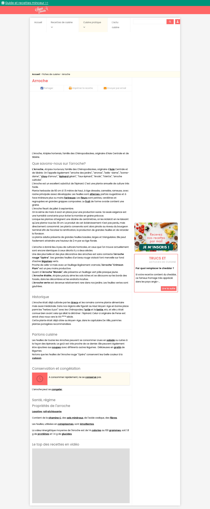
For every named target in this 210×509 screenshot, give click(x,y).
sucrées (123, 475)
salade (111, 287)
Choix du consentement (139, 500)
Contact (67, 497)
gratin (117, 294)
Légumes (140, 472)
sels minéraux (75, 364)
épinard (64, 123)
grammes (115, 377)
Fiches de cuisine (51, 74)
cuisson (36, 305)
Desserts (40, 472)
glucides (67, 380)
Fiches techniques (120, 463)
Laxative (37, 358)
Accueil (38, 22)
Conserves (127, 469)
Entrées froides (98, 472)
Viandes (136, 475)
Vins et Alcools (152, 475)
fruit (87, 148)
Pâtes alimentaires (47, 475)
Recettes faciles (65, 463)
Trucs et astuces (146, 463)
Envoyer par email (115, 88)
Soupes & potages (106, 475)
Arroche (66, 74)
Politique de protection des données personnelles (99, 500)
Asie (112, 116)
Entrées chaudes (79, 472)
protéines (43, 380)
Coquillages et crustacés (149, 469)
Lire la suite (168, 270)
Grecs (74, 249)
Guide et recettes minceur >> (26, 3)
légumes (47, 208)
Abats (40, 469)
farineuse (70, 144)
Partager (47, 88)
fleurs (84, 144)
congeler (56, 336)
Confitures (112, 469)
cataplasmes (66, 371)
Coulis (168, 469)
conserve (90, 324)
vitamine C (54, 364)
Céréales (97, 469)
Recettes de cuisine (62, 24)
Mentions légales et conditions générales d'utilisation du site (104, 497)
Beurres (71, 469)
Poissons (65, 475)
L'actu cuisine (115, 25)
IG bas (128, 472)
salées (77, 475)
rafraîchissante (52, 358)
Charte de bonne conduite (150, 497)
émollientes (87, 371)
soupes (56, 294)
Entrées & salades (57, 472)
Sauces (88, 475)
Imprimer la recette (81, 88)
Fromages (115, 472)
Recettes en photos (92, 463)
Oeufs (152, 472)
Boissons (84, 469)
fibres (113, 364)
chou (44, 123)
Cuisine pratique (92, 24)
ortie (87, 256)
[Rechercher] (170, 21)
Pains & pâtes (166, 472)
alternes (95, 141)
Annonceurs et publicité (47, 497)
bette (100, 256)
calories (96, 377)
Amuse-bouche (55, 469)
